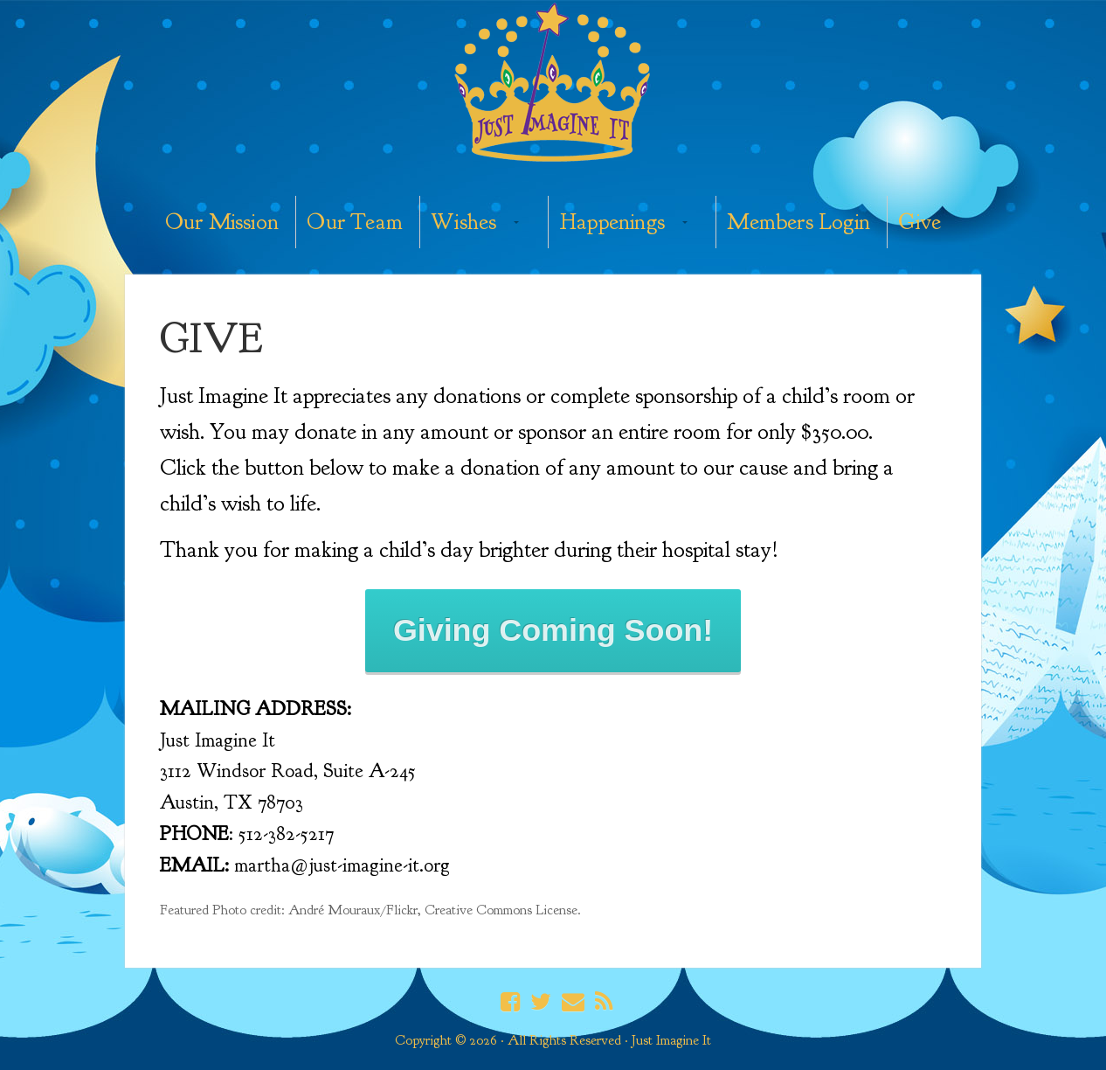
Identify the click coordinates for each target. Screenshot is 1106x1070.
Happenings (612, 221)
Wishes (463, 221)
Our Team (355, 221)
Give (919, 221)
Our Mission (222, 221)
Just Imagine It (553, 85)
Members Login (798, 221)
